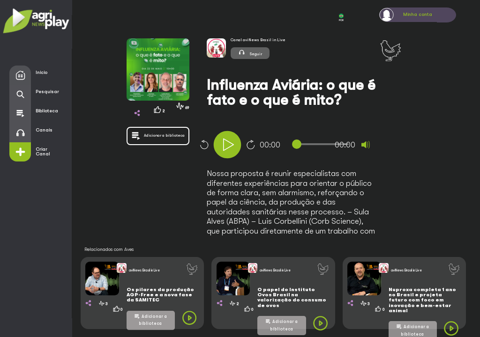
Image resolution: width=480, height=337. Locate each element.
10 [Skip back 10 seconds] (204, 144)
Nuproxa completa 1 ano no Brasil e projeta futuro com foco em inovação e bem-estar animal (422, 300)
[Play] (227, 145)
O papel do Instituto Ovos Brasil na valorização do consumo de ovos (291, 297)
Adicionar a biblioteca (153, 320)
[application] (302, 146)
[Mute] (365, 144)
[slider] (322, 144)
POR (341, 18)
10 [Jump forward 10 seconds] (250, 144)
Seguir (250, 52)
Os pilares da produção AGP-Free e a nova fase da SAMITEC (160, 295)
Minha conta (417, 14)
